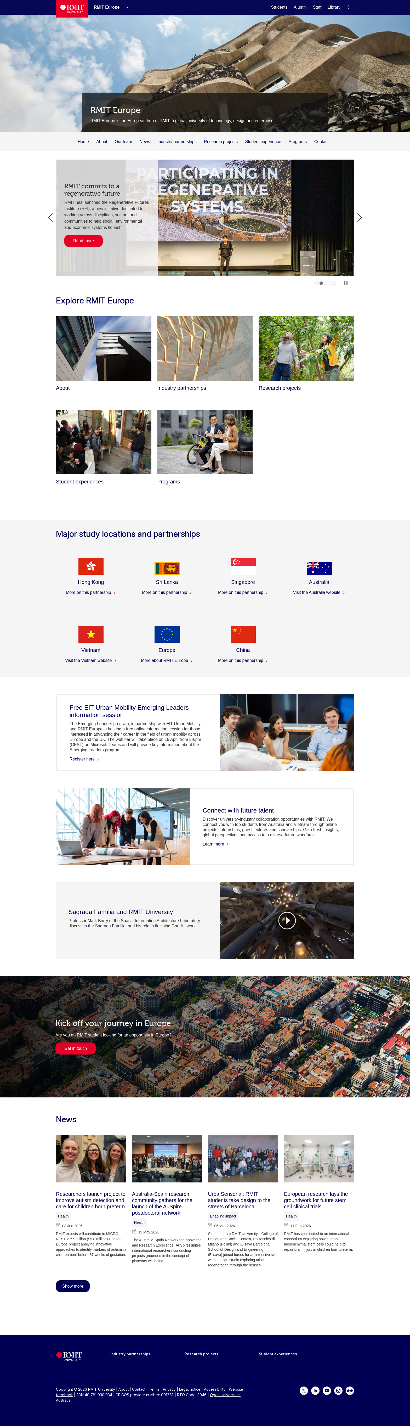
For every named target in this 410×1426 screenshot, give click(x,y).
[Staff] (317, 7)
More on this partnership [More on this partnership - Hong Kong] (91, 592)
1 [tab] (317, 283)
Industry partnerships (176, 141)
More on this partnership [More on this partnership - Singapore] (243, 592)
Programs (298, 141)
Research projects (221, 141)
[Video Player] (287, 920)
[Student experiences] (103, 442)
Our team (123, 141)
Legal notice (190, 1389)
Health (63, 1216)
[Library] (334, 7)
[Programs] (205, 442)
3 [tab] (325, 283)
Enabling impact (223, 1216)
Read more (83, 239)
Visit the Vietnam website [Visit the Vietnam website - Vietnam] (91, 660)
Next (359, 217)
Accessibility (214, 1389)
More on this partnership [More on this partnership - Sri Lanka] (167, 592)
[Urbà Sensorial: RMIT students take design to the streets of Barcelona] (243, 1158)
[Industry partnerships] (205, 348)
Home (83, 141)
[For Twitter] (304, 1390)
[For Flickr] (350, 1390)
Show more (72, 1286)
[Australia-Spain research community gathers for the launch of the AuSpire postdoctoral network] (167, 1158)
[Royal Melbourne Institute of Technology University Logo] (72, 9)
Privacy (169, 1389)
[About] (103, 348)
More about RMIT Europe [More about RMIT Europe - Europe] (167, 660)
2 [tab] (321, 283)
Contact (321, 141)
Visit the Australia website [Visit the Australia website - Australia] (319, 592)
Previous (50, 217)
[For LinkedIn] (315, 1390)
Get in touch (75, 1048)
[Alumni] (300, 7)
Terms (154, 1389)
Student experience (263, 141)
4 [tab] (329, 283)
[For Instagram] (338, 1390)
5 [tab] (333, 283)
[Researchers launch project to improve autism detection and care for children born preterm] (91, 1158)
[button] (349, 7)
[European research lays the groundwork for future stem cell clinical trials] (319, 1158)
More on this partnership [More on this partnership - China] (243, 660)
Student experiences (278, 1354)
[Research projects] (306, 348)
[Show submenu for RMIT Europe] (124, 7)
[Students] (279, 7)
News (145, 141)
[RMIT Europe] (106, 7)
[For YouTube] (327, 1390)
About (101, 141)
